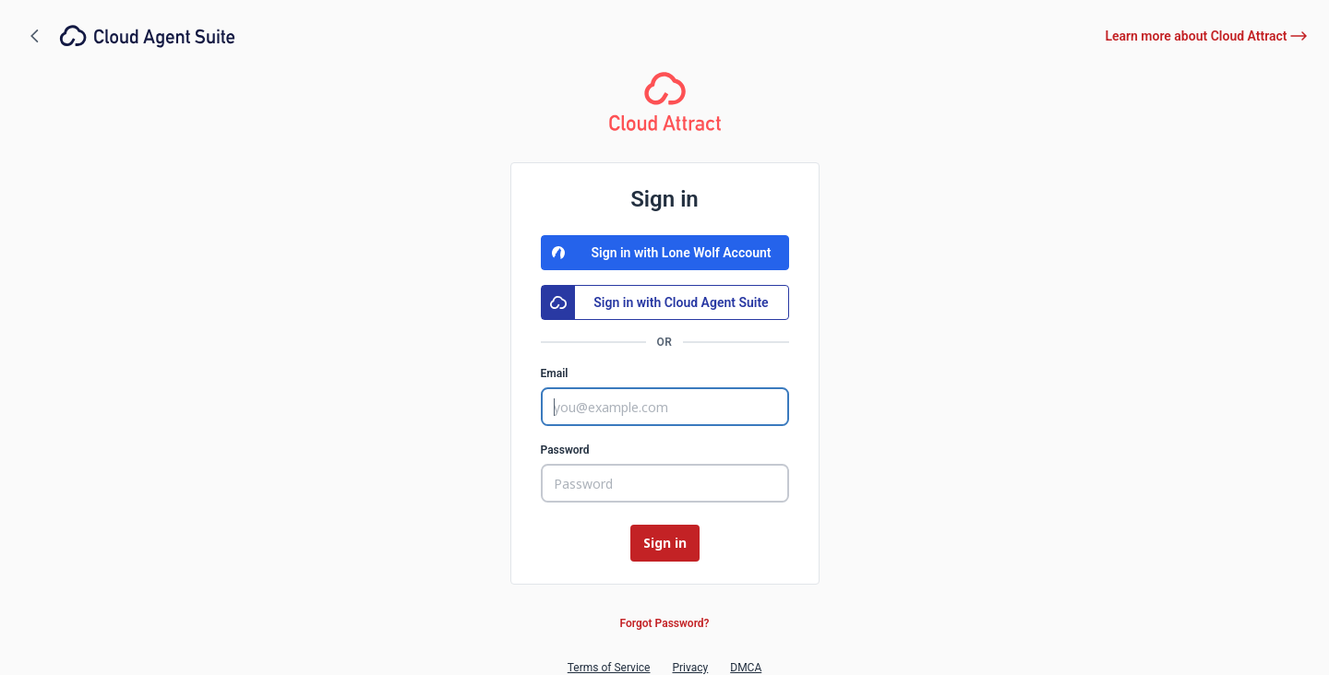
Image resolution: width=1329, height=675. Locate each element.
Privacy (690, 667)
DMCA (745, 667)
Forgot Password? (664, 623)
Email (555, 373)
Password (565, 450)
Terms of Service (609, 667)
